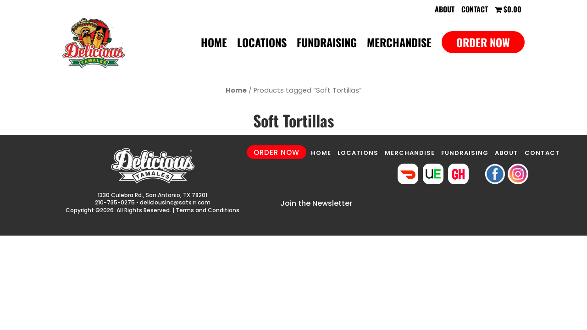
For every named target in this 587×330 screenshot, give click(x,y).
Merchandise (399, 44)
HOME (321, 152)
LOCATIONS (358, 152)
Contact (474, 10)
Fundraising (327, 44)
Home (214, 44)
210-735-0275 (115, 202)
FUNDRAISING (464, 152)
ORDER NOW (276, 152)
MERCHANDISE (410, 152)
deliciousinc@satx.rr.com (175, 202)
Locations (262, 44)
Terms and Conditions (207, 210)
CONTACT (542, 152)
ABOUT (506, 152)
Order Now (483, 42)
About (444, 10)
